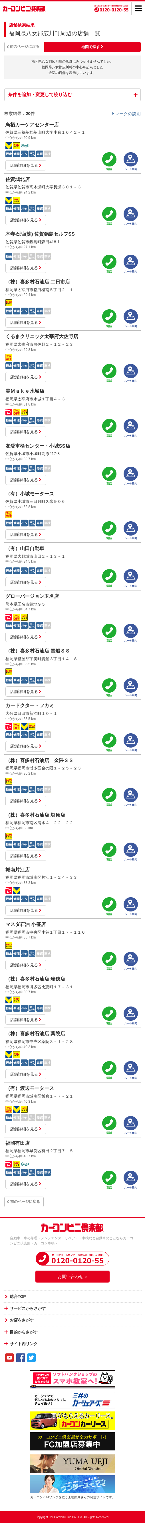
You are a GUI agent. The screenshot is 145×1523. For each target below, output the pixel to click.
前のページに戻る (24, 46)
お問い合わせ (72, 1276)
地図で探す (90, 47)
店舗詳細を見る (26, 165)
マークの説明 (128, 113)
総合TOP (18, 1296)
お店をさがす (22, 1320)
